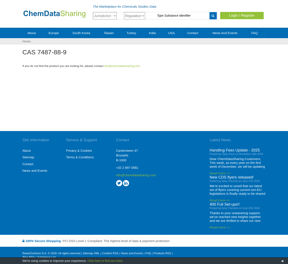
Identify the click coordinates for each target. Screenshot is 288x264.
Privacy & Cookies (79, 150)
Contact (194, 33)
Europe (55, 33)
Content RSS (110, 253)
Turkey (133, 33)
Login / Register (242, 15)
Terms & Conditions (80, 157)
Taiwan (110, 33)
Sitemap (28, 157)
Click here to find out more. (105, 261)
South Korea (82, 33)
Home (26, 41)
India (154, 33)
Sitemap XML (91, 253)
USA (172, 33)
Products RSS (162, 253)
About (33, 33)
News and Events (226, 33)
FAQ (256, 33)
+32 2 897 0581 (127, 167)
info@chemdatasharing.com (122, 66)
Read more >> (220, 173)
